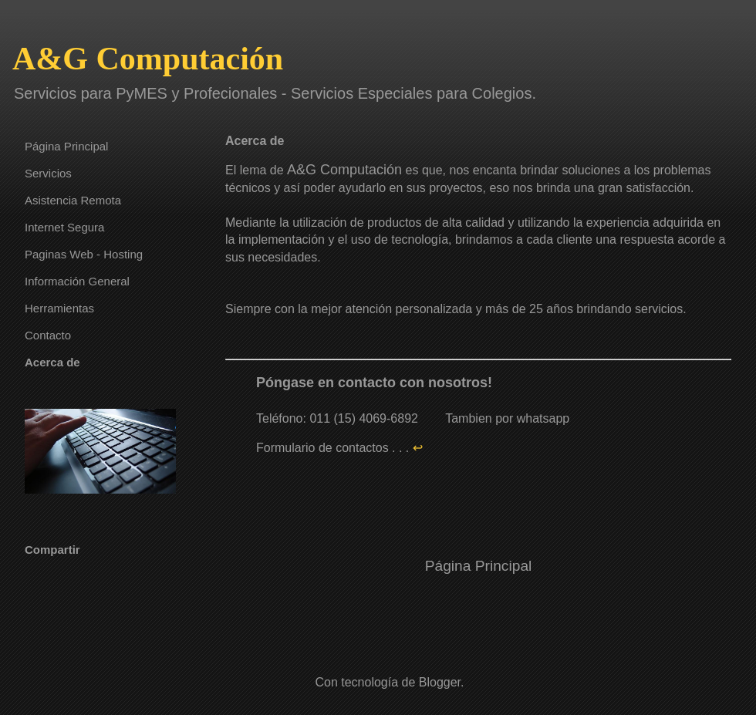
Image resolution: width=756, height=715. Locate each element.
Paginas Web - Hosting (84, 254)
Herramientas (59, 308)
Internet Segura (64, 227)
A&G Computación (147, 58)
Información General (77, 281)
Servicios (48, 173)
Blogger (440, 682)
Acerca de (52, 362)
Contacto (48, 335)
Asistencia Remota (73, 200)
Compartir (52, 549)
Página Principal (478, 566)
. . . (409, 447)
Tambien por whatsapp (507, 418)
